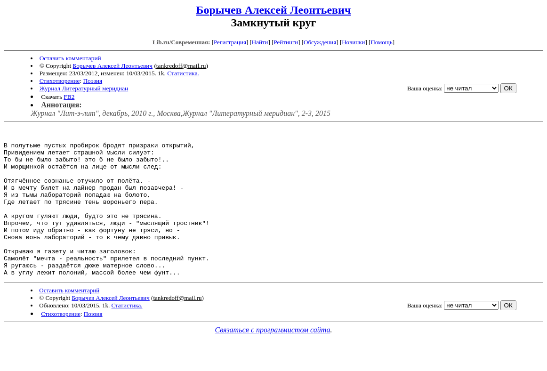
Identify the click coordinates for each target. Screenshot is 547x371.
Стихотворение (60, 80)
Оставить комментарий (70, 58)
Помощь (381, 42)
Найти (260, 42)
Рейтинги (286, 42)
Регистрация (230, 42)
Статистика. (183, 73)
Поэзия (92, 80)
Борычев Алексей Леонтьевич (273, 10)
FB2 (69, 96)
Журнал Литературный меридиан (84, 88)
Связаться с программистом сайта (272, 359)
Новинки (353, 42)
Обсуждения (320, 42)
